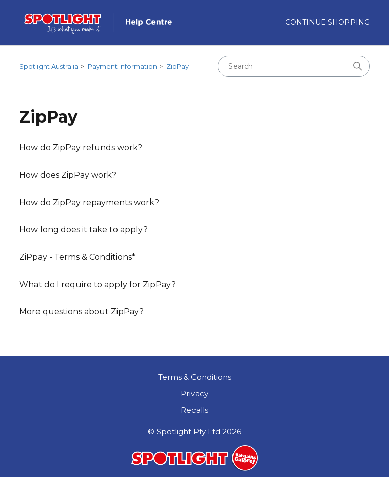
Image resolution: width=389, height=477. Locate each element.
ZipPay (177, 66)
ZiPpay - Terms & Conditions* (77, 257)
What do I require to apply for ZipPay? (97, 284)
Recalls (194, 410)
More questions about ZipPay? (81, 311)
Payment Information (122, 66)
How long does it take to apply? (83, 229)
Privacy (194, 394)
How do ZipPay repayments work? (89, 202)
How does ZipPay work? (67, 175)
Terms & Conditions (194, 377)
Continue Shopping (327, 22)
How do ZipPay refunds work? (80, 147)
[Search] (293, 66)
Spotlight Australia (49, 66)
